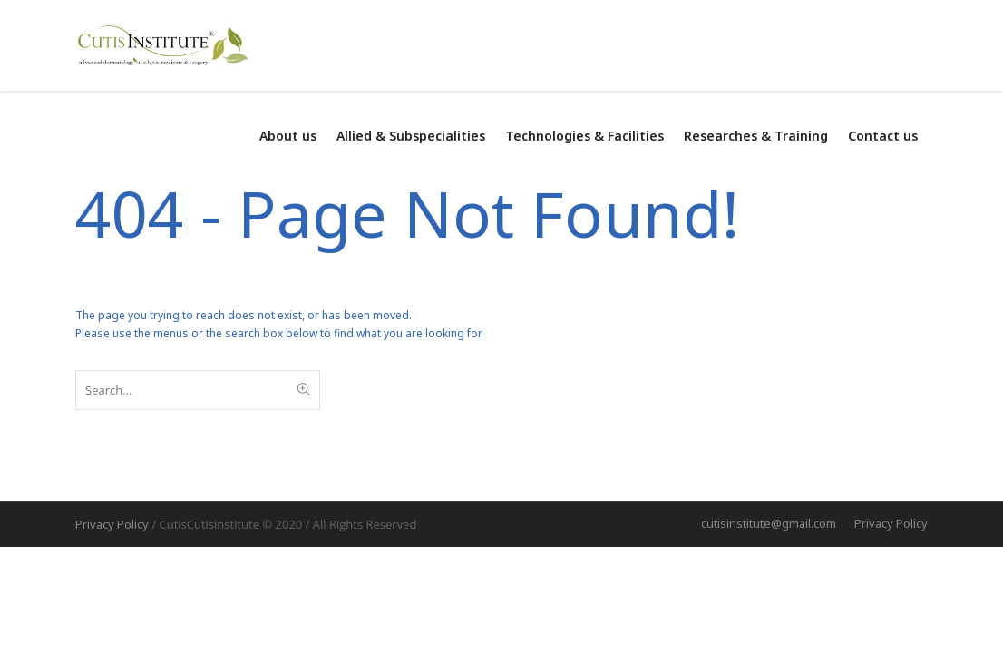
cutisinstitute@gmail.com (768, 523)
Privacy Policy (891, 523)
